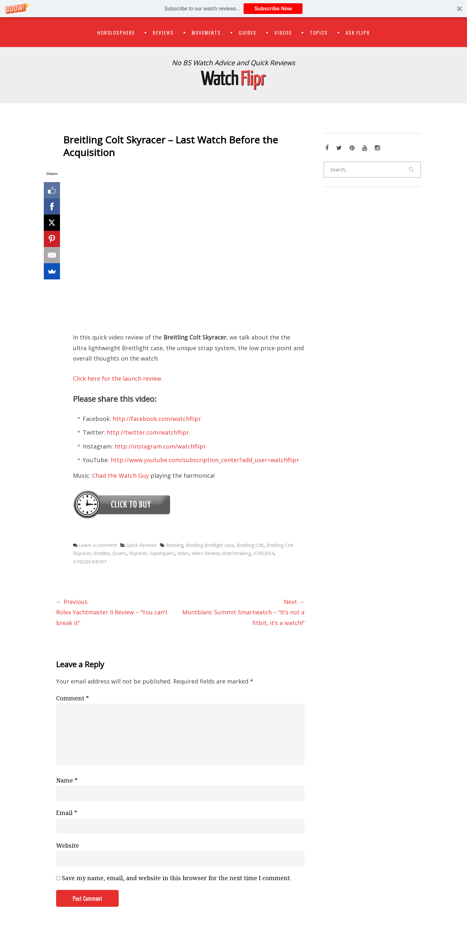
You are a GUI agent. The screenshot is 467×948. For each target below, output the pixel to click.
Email (66, 812)
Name (67, 780)
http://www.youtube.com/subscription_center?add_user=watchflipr (205, 460)
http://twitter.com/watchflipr (148, 432)
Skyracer (138, 553)
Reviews (163, 32)
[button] (233, 8)
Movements (206, 32)
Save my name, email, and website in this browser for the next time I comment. (176, 878)
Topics (319, 32)
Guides (248, 32)
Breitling (174, 545)
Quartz (119, 553)
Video (183, 553)
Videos (283, 32)
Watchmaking (236, 553)
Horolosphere (116, 32)
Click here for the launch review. (117, 378)
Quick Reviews (141, 545)
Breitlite (101, 553)
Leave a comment (98, 545)
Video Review (206, 553)
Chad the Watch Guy (120, 475)
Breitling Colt (250, 545)
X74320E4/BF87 (89, 562)
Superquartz (162, 553)
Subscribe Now (273, 8)
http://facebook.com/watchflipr (157, 419)
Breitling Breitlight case (210, 545)
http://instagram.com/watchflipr (160, 446)
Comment (72, 698)
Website (67, 845)
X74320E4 (263, 553)
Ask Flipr (358, 32)
